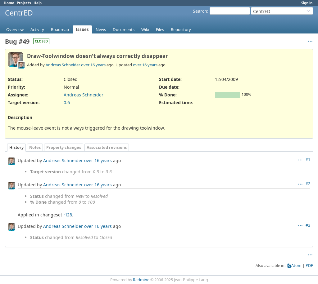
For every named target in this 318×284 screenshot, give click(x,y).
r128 (67, 215)
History (16, 147)
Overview (15, 29)
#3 (308, 225)
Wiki (145, 29)
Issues (82, 29)
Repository (181, 29)
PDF (309, 265)
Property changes (63, 147)
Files (160, 29)
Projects (24, 3)
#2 (308, 183)
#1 (308, 159)
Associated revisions (107, 147)
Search (200, 11)
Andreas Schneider (63, 65)
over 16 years (93, 65)
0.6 (67, 102)
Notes (35, 147)
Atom (296, 265)
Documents (123, 29)
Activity (37, 29)
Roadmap (60, 29)
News (101, 29)
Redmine (141, 279)
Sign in (306, 3)
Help (38, 3)
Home (9, 3)
